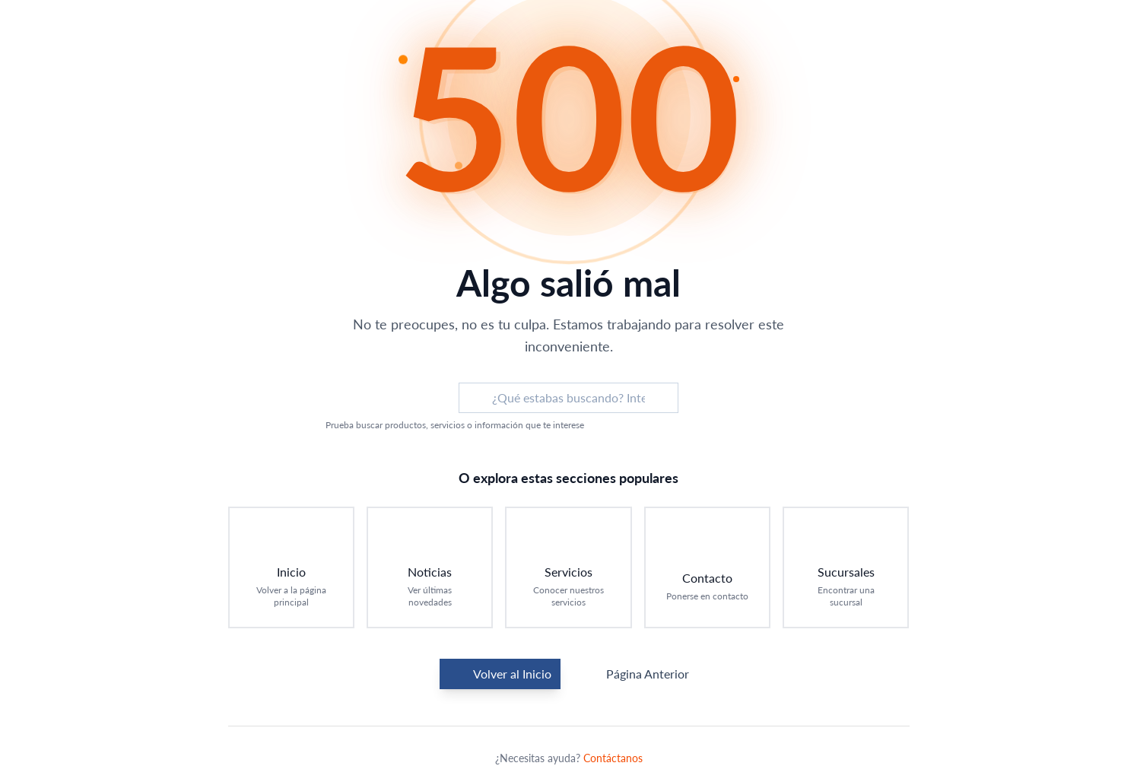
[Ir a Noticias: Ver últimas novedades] (430, 567)
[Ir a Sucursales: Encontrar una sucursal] (846, 567)
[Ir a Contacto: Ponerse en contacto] (707, 567)
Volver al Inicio (500, 674)
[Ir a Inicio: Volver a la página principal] (291, 567)
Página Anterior (635, 674)
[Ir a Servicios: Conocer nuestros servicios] (568, 567)
